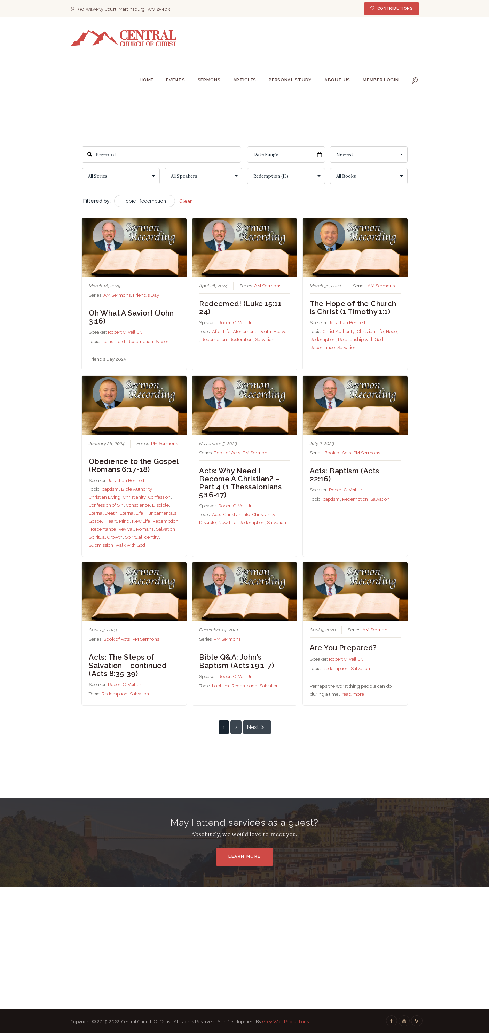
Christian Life (370, 331)
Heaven (281, 331)
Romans (144, 529)
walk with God (130, 545)
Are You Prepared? (343, 648)
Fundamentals (160, 513)
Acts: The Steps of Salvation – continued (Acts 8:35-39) (127, 665)
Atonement (244, 331)
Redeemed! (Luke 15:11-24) (241, 307)
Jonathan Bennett (347, 323)
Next (257, 727)
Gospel (96, 521)
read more (352, 694)
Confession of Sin (106, 505)
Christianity (134, 497)
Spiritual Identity (142, 537)
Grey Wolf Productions (285, 1021)
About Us (337, 80)
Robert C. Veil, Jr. (125, 332)
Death (265, 331)
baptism (110, 489)
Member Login (381, 80)
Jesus (107, 341)
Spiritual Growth (106, 537)
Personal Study (290, 80)
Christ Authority (338, 331)
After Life (221, 331)
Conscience (138, 505)
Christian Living (104, 497)
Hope (391, 331)
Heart (111, 521)
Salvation (264, 339)
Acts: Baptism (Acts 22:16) (344, 474)
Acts (216, 514)
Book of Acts (227, 453)
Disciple (160, 505)
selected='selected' (286, 176)
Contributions (395, 8)
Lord (120, 341)
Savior (162, 341)
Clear (185, 201)
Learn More (244, 856)
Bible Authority (136, 489)
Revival (126, 529)
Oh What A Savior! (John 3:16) (131, 317)
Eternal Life (131, 513)
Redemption (140, 341)
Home (146, 80)
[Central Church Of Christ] (244, 944)
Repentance (321, 347)
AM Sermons (117, 295)
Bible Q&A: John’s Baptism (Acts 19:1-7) (236, 661)
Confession (159, 497)
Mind (124, 521)
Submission (101, 545)
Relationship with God (360, 339)
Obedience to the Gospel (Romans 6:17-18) (134, 465)
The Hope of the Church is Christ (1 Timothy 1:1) (352, 307)
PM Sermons (164, 443)
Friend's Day (146, 295)
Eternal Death (103, 513)
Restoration (241, 339)
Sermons (209, 80)
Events (175, 80)
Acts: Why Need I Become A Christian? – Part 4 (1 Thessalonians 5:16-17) (240, 482)
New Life (141, 521)
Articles (244, 80)
